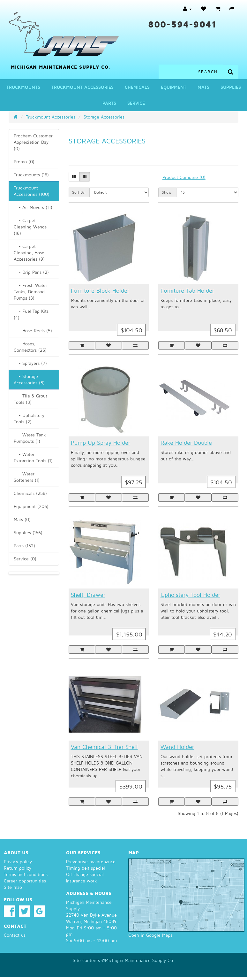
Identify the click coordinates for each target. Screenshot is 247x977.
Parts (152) (24, 545)
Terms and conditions (26, 874)
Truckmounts (23, 87)
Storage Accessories (104, 116)
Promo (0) (24, 161)
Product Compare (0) (184, 177)
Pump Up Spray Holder (100, 442)
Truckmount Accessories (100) (31, 191)
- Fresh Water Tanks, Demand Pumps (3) (30, 291)
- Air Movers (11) (33, 207)
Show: (167, 192)
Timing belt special (85, 868)
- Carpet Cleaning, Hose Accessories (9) (29, 252)
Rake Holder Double (186, 442)
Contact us (15, 935)
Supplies (231, 87)
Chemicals (137, 87)
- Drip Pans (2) (31, 272)
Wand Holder (177, 746)
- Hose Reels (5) (33, 330)
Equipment (173, 87)
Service (136, 103)
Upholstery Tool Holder (190, 594)
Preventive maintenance (91, 861)
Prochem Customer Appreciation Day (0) (33, 142)
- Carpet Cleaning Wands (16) (30, 227)
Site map (13, 887)
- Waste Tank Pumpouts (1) (30, 438)
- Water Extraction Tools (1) (33, 457)
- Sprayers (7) (30, 363)
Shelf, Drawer (88, 594)
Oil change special (85, 874)
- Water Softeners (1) (27, 477)
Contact (15, 926)
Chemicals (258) (30, 493)
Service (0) (25, 558)
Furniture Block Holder (100, 290)
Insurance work (81, 880)
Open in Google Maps (150, 935)
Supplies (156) (28, 532)
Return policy (17, 868)
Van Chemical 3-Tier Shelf (104, 746)
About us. (17, 852)
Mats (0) (22, 519)
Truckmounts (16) (31, 174)
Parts (109, 103)
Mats (203, 87)
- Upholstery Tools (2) (29, 418)
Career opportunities (25, 880)
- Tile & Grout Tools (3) (30, 399)
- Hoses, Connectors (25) (30, 347)
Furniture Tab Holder (187, 290)
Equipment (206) (31, 506)
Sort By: (79, 192)
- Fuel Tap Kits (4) (31, 314)
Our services (83, 852)
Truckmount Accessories (82, 87)
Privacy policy (18, 861)
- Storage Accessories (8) (29, 379)
